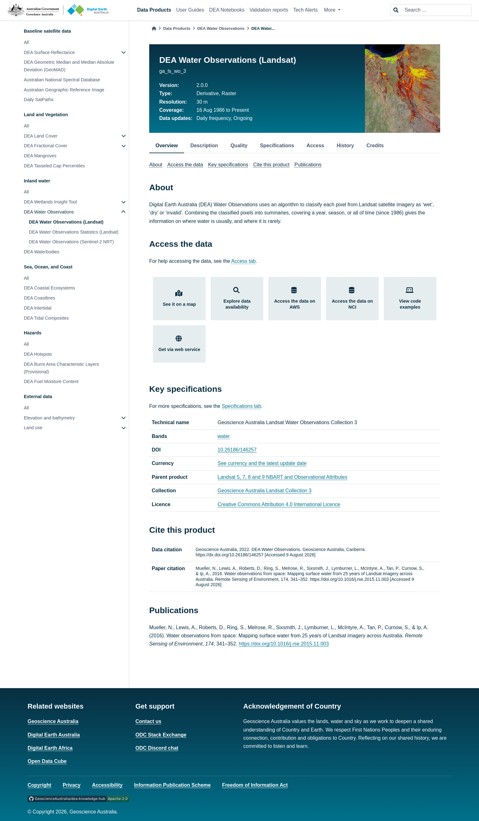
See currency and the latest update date (262, 463)
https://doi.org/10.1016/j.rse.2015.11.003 (284, 643)
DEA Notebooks (227, 10)
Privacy (72, 785)
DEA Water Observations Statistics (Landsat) (73, 232)
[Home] (154, 28)
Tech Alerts (305, 10)
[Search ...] (436, 10)
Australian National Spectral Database (62, 79)
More (330, 10)
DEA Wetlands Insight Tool (50, 201)
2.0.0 (202, 85)
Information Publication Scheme (172, 785)
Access (315, 145)
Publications (307, 164)
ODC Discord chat (156, 748)
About (155, 164)
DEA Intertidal (37, 308)
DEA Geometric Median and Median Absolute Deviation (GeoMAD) (69, 66)
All (26, 42)
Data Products (154, 10)
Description (204, 145)
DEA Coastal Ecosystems (49, 287)
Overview (166, 145)
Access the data (185, 164)
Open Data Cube (47, 761)
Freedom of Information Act (255, 785)
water (224, 436)
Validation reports (269, 10)
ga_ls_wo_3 (172, 71)
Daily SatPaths (38, 99)
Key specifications (228, 164)
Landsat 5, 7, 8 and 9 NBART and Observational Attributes (282, 477)
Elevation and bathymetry (49, 417)
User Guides (190, 10)
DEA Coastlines (39, 297)
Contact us (148, 721)
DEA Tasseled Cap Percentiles (54, 165)
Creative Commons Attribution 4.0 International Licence (279, 504)
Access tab (243, 261)
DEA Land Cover (40, 135)
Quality (238, 145)
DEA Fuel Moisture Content (51, 381)
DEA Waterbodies (41, 251)
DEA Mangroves (40, 155)
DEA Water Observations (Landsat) (66, 221)
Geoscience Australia (53, 721)
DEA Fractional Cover (45, 145)
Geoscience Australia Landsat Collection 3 (265, 490)
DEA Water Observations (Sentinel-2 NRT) (71, 241)
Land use (33, 427)
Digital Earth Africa (50, 748)
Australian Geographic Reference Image (64, 89)
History (345, 145)
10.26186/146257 (237, 449)
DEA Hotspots (38, 354)
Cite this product (271, 164)
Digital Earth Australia (54, 734)
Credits (375, 145)
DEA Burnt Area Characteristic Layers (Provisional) (61, 368)
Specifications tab (241, 406)
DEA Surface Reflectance (49, 52)
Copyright (39, 785)
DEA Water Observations (49, 211)
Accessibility (107, 785)
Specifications (277, 145)
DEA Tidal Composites (46, 318)
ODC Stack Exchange (161, 734)
